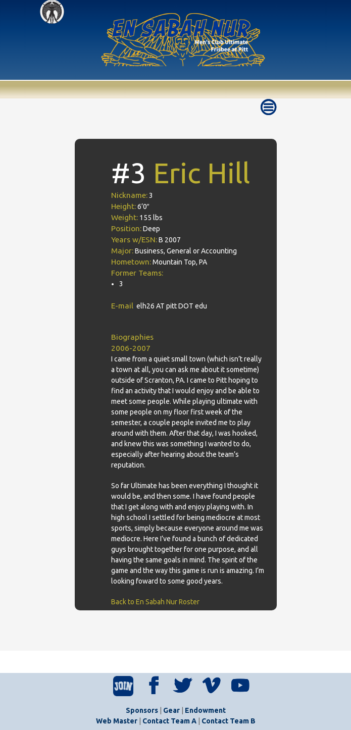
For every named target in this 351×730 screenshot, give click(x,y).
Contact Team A (169, 721)
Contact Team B (229, 721)
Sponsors (142, 710)
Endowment (205, 710)
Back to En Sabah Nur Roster (155, 602)
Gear (171, 710)
